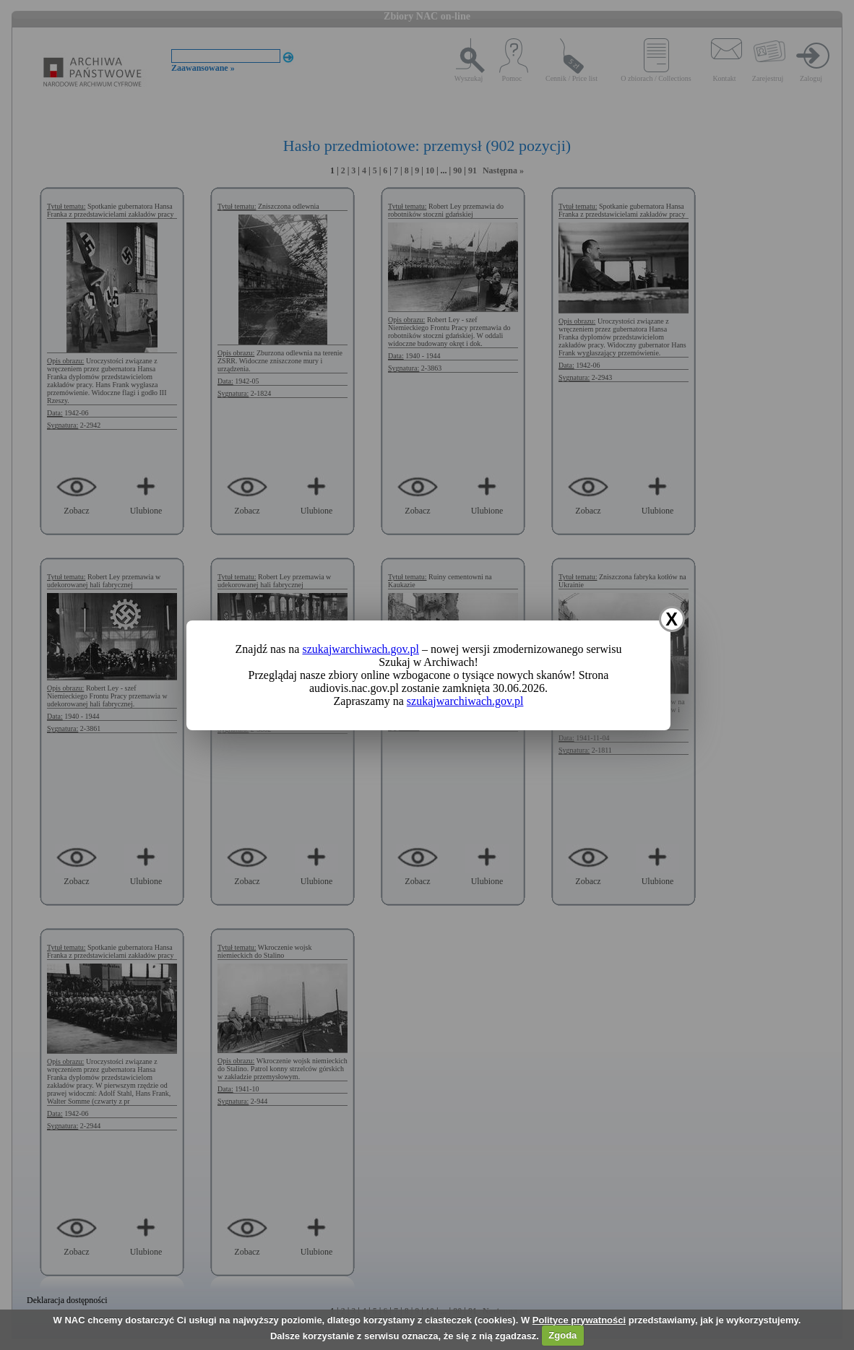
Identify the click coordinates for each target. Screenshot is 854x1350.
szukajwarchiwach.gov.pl (360, 649)
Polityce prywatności (579, 1320)
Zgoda (562, 1335)
